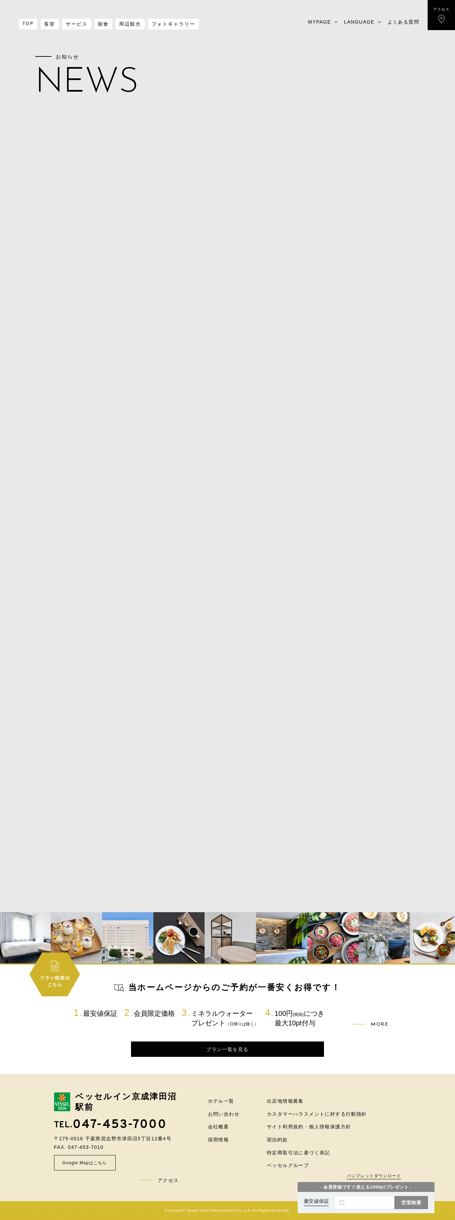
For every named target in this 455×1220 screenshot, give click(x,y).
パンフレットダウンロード (374, 1175)
